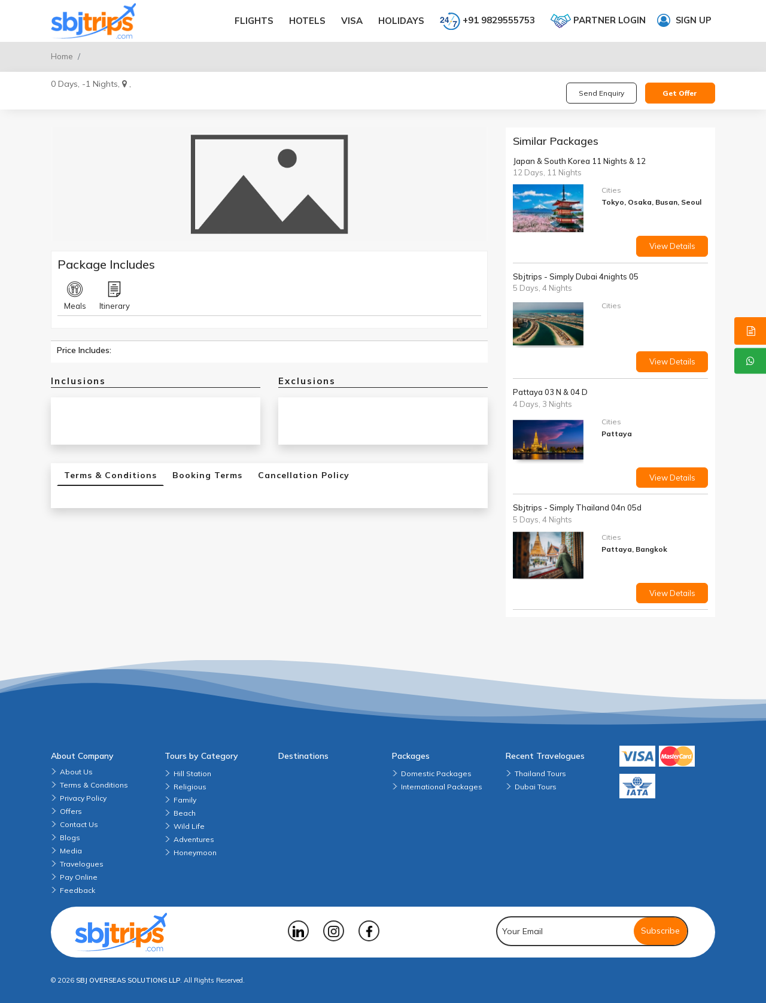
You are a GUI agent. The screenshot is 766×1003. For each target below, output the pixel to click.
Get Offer (679, 93)
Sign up (684, 20)
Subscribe (660, 930)
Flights (254, 20)
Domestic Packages (436, 773)
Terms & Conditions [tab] (110, 475)
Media (71, 850)
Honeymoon (195, 852)
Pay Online (79, 877)
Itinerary (114, 296)
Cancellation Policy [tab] (303, 475)
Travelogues (82, 863)
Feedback (77, 890)
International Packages (441, 786)
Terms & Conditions (94, 784)
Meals (75, 296)
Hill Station (192, 773)
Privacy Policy (83, 798)
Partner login (598, 21)
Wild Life (189, 826)
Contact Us (79, 824)
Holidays (401, 20)
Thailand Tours (540, 773)
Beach (185, 813)
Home (62, 56)
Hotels (307, 20)
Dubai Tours (536, 786)
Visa (352, 20)
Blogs (70, 837)
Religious (190, 786)
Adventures (194, 839)
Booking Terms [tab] (207, 475)
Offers (71, 811)
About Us (76, 771)
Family (185, 799)
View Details (672, 246)
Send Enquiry (601, 93)
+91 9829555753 (487, 21)
